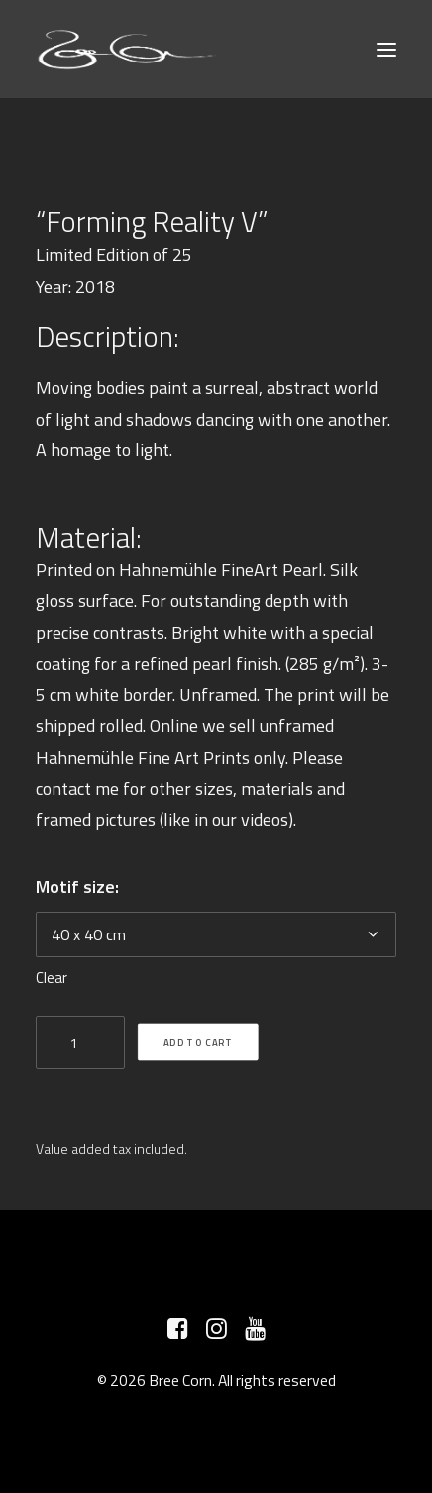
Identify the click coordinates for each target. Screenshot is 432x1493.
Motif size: (77, 886)
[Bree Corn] (127, 49)
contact (63, 788)
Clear (51, 977)
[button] (386, 49)
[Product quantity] (80, 1042)
